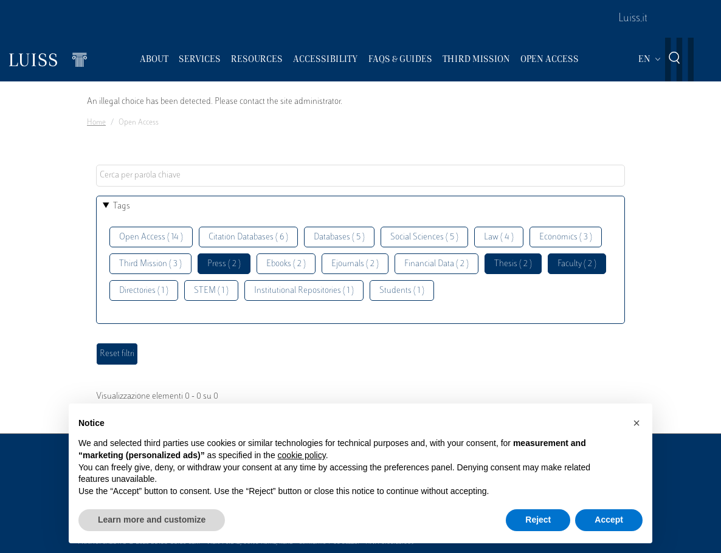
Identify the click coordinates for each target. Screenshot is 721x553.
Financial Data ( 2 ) (436, 264)
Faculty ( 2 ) (576, 264)
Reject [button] (538, 519)
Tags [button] (121, 206)
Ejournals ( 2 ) (355, 264)
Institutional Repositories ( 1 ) (304, 290)
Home (96, 122)
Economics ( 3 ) (565, 237)
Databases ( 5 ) (339, 237)
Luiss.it (632, 18)
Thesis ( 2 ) (513, 264)
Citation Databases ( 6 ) (248, 237)
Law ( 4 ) (499, 237)
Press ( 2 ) (224, 264)
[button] (636, 423)
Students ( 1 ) (401, 290)
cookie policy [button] (302, 455)
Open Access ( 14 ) (151, 237)
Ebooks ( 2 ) (286, 264)
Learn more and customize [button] (151, 519)
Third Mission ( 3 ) (150, 264)
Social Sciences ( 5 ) (424, 237)
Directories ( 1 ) (143, 290)
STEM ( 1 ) (211, 290)
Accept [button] (609, 519)
